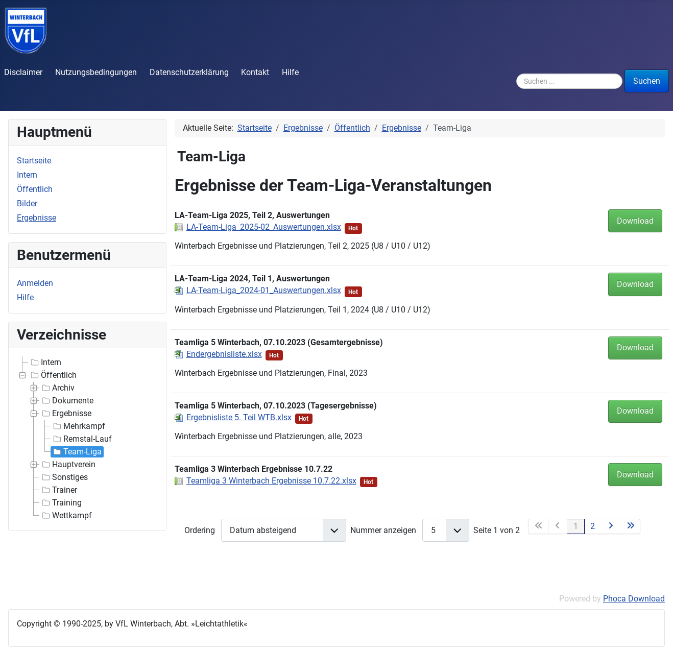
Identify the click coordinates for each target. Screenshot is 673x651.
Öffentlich (35, 189)
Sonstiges (64, 477)
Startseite (34, 160)
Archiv (57, 388)
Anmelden (35, 283)
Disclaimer (23, 72)
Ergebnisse (36, 218)
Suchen (646, 81)
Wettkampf (66, 515)
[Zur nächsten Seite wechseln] (611, 526)
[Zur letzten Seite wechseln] (630, 526)
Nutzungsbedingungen (96, 72)
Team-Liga (76, 451)
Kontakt (255, 72)
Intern (27, 175)
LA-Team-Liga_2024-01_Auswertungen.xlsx (263, 290)
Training (61, 503)
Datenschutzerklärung (189, 72)
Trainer (58, 490)
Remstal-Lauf (81, 439)
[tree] (87, 439)
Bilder (27, 203)
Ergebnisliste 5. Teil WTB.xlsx (239, 417)
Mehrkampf (78, 426)
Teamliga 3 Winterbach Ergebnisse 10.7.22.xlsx (271, 481)
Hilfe (290, 72)
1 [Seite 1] (575, 526)
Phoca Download (634, 599)
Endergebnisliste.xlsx (224, 354)
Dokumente (66, 400)
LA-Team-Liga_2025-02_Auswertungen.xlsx (263, 227)
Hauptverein (67, 464)
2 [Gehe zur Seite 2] (592, 526)
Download (635, 221)
